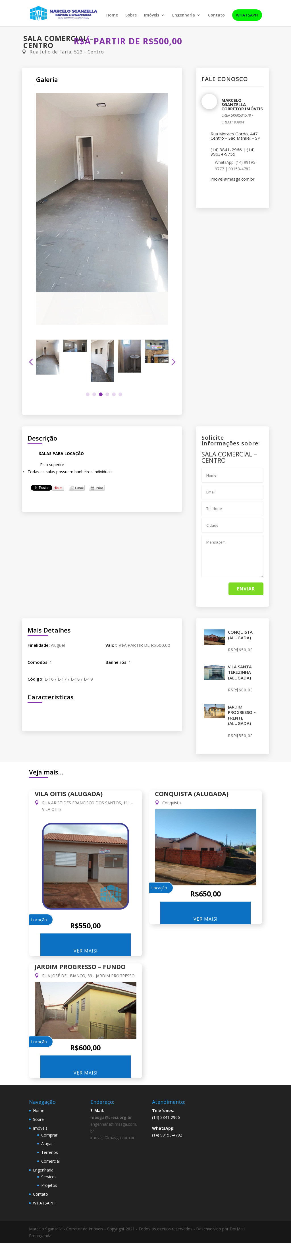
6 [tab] (120, 394)
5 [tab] (114, 394)
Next (172, 362)
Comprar (49, 1135)
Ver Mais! (85, 951)
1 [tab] (88, 394)
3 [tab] (101, 394)
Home (112, 15)
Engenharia (183, 15)
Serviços (49, 1176)
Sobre (131, 15)
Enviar (246, 589)
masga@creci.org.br (111, 1117)
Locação (39, 919)
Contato (216, 15)
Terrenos (49, 1152)
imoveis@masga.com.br (112, 1137)
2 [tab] (94, 394)
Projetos (49, 1185)
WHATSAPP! (247, 15)
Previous (32, 362)
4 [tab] (107, 394)
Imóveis (151, 15)
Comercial (50, 1161)
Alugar (47, 1143)
